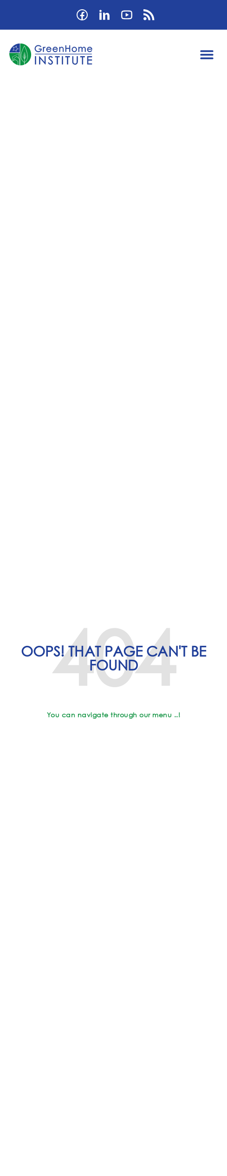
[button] (207, 54)
